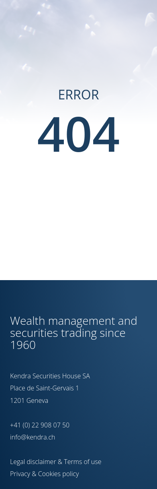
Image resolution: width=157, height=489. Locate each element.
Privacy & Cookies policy (44, 473)
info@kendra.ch (32, 437)
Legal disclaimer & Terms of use (56, 461)
